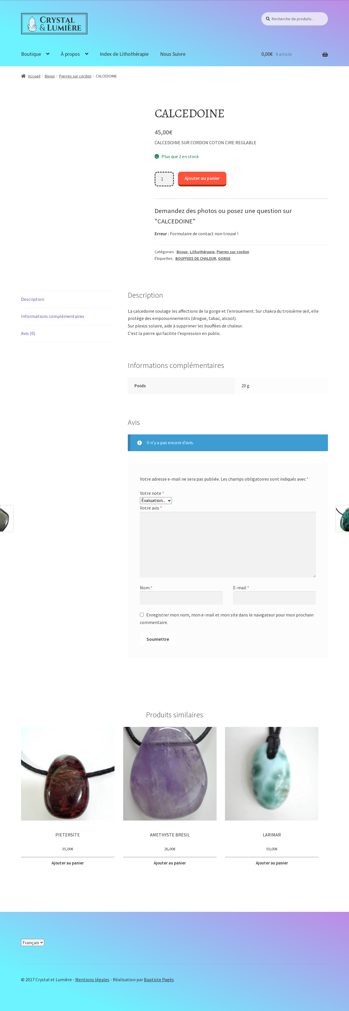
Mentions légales (92, 978)
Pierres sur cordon (75, 76)
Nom (146, 587)
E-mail (241, 587)
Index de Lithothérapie (124, 54)
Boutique (31, 54)
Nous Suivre (172, 54)
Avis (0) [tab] (28, 333)
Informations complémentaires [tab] (52, 316)
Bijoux (50, 76)
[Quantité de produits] (164, 179)
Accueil (34, 76)
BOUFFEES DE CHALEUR (195, 258)
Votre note (152, 493)
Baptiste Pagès (159, 978)
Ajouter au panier (202, 178)
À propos (70, 54)
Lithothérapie (202, 251)
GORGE (224, 258)
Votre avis (151, 508)
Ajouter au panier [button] (67, 862)
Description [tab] (32, 299)
